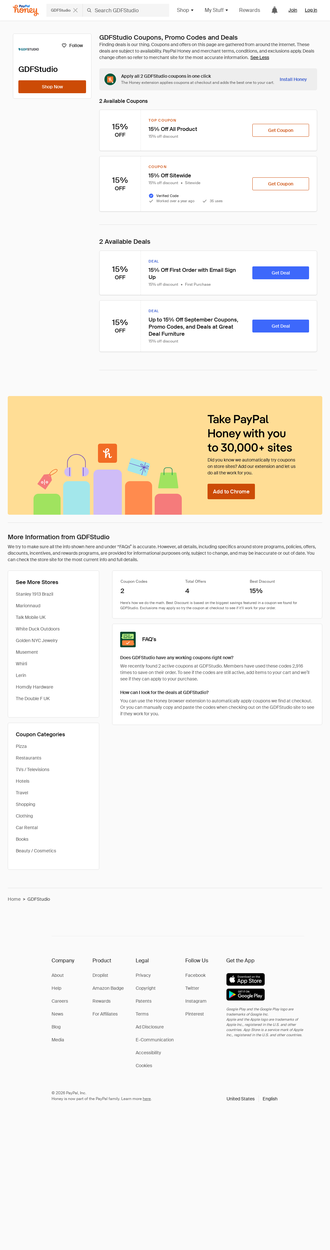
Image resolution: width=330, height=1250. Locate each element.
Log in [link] (311, 10)
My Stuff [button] (217, 10)
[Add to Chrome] (231, 491)
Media (58, 1040)
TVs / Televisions (32, 769)
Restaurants (28, 758)
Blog (56, 1027)
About (58, 975)
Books (22, 839)
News (57, 1014)
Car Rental (27, 827)
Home (14, 899)
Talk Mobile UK (30, 617)
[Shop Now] (52, 86)
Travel (22, 793)
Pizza (21, 746)
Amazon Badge (108, 988)
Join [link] (292, 10)
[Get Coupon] (280, 130)
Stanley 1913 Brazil (34, 594)
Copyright (146, 988)
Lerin (21, 675)
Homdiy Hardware (34, 687)
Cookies (144, 1065)
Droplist (100, 975)
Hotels (22, 781)
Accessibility (148, 1053)
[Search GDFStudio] (126, 10)
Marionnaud (28, 606)
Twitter (192, 988)
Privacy (143, 975)
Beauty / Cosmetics (36, 851)
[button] (252, 1099)
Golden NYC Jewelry (37, 640)
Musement (27, 652)
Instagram (196, 1001)
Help (56, 988)
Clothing (24, 816)
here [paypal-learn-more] (147, 1098)
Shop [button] (185, 10)
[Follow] (72, 45)
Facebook (195, 975)
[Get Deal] (280, 272)
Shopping (25, 804)
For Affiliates (105, 1014)
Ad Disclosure (150, 1027)
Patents (143, 1001)
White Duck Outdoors (38, 629)
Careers (60, 1001)
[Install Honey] (293, 79)
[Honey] (26, 10)
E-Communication (155, 1040)
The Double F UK (33, 698)
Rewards (249, 10)
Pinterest (194, 1014)
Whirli (21, 664)
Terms (142, 1014)
